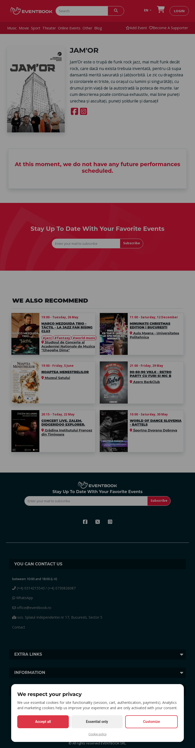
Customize (151, 722)
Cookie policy (97, 734)
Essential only (97, 722)
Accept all (43, 722)
